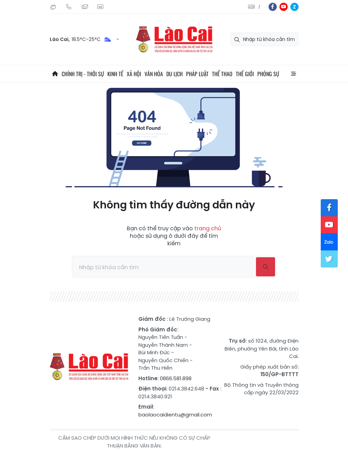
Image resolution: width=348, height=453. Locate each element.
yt (283, 7)
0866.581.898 (176, 378)
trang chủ (207, 228)
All (293, 73)
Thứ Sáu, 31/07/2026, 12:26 (53, 6)
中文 (259, 7)
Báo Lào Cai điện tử (174, 39)
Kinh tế (115, 74)
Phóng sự (268, 74)
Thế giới (245, 74)
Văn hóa (154, 74)
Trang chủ (55, 73)
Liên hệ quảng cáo (100, 6)
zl (294, 7)
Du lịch (174, 74)
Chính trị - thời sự (83, 74)
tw (329, 258)
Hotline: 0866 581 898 (68, 6)
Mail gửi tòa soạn (84, 6)
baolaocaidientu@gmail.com (175, 414)
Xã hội (134, 74)
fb (273, 7)
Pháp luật (197, 74)
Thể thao (222, 74)
